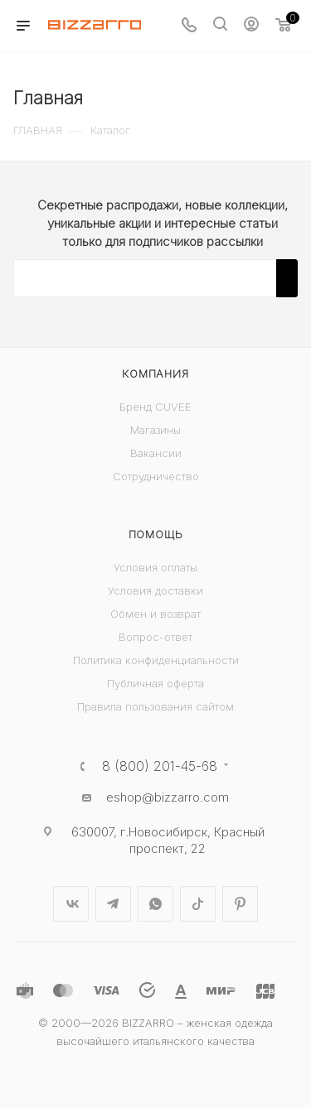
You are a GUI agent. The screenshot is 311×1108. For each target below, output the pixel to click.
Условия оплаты (155, 567)
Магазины (155, 429)
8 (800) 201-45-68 (159, 766)
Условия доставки (155, 590)
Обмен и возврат (155, 613)
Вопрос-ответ (155, 636)
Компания (155, 373)
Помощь (156, 534)
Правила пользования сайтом (155, 706)
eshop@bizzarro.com (167, 797)
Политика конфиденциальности (156, 660)
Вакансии (156, 453)
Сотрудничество (156, 476)
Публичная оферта (155, 683)
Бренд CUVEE (155, 406)
